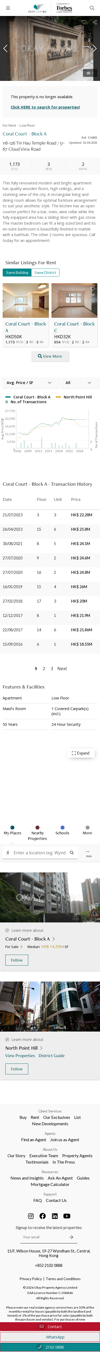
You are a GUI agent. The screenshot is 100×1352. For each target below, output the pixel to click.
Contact (50, 1326)
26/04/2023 (12, 529)
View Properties (20, 1055)
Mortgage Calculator (50, 1184)
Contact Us (56, 1200)
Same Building (17, 272)
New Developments (50, 1123)
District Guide (52, 1055)
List (77, 1117)
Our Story (16, 1155)
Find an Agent (33, 1139)
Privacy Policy (31, 1279)
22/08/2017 (12, 630)
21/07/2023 (12, 515)
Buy (23, 1117)
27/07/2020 (12, 558)
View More (50, 356)
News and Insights (27, 1177)
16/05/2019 (12, 586)
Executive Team (43, 1155)
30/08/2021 (12, 543)
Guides (83, 1177)
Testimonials (37, 1161)
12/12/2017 (12, 615)
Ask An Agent (60, 1177)
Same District (45, 272)
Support (50, 1194)
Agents (50, 1133)
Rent (35, 1117)
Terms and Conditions (63, 1279)
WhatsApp (50, 1337)
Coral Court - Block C (74, 327)
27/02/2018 (12, 601)
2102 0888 (50, 1347)
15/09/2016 (12, 644)
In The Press (64, 1161)
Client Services (50, 1111)
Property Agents (77, 1155)
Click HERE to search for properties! (45, 107)
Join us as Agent (64, 1139)
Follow (17, 960)
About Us (50, 1149)
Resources (50, 1172)
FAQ (37, 1200)
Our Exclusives (56, 1117)
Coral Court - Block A (25, 327)
